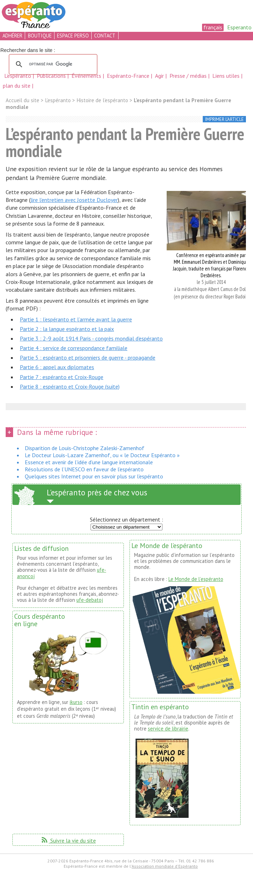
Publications (52, 75)
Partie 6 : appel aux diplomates (57, 367)
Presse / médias (188, 75)
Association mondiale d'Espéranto (165, 866)
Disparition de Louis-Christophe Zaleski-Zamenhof (84, 448)
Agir (160, 75)
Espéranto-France (129, 75)
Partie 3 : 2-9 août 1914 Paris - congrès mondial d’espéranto (91, 338)
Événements (87, 75)
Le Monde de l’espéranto (195, 579)
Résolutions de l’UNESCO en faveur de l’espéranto (84, 469)
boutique (40, 35)
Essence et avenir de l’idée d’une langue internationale (89, 462)
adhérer (12, 35)
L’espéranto (18, 75)
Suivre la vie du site (68, 840)
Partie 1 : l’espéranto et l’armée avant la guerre (76, 319)
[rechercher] (52, 64)
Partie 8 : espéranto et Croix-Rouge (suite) (70, 386)
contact (104, 35)
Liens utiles (226, 75)
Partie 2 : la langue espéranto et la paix (67, 328)
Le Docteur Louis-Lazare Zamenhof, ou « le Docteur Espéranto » (102, 455)
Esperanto (239, 27)
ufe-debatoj (89, 599)
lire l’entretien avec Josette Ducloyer (74, 199)
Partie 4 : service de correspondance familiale (73, 347)
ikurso (76, 702)
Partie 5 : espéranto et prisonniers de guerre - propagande (87, 357)
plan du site (16, 85)
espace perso (73, 35)
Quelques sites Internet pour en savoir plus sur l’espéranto (94, 476)
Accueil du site (22, 100)
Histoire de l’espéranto (102, 100)
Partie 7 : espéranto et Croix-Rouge (61, 376)
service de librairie (168, 728)
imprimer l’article (224, 119)
